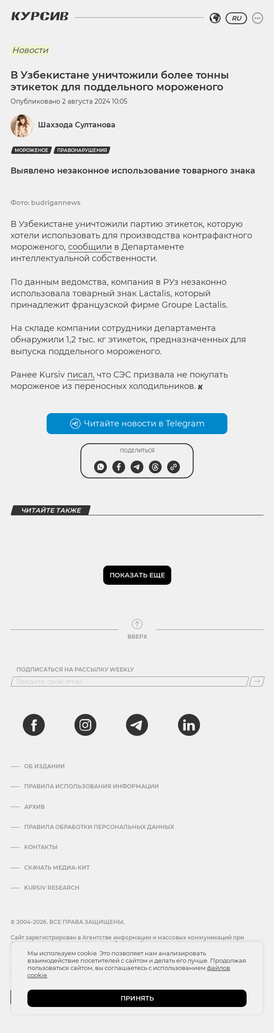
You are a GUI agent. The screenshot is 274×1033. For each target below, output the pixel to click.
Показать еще (137, 575)
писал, (81, 375)
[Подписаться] (256, 681)
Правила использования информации (91, 786)
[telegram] (137, 725)
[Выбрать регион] (215, 18)
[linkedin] (188, 725)
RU (236, 18)
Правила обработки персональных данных (99, 827)
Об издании (44, 766)
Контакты (41, 847)
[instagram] (85, 725)
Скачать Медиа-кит (57, 868)
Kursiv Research (51, 888)
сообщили (90, 247)
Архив (34, 807)
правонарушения (82, 150)
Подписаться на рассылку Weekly (75, 669)
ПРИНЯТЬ (137, 998)
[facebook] (34, 725)
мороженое (31, 150)
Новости (30, 50)
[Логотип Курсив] (40, 16)
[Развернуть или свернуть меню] (257, 18)
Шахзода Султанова (77, 125)
